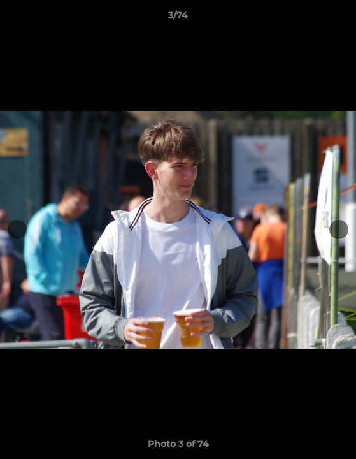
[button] (340, 18)
